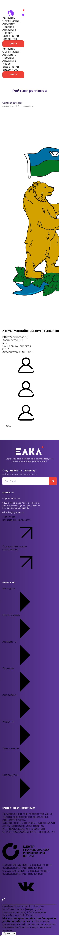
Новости (8, 32)
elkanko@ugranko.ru (13, 512)
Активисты (9, 23)
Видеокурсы (10, 38)
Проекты (8, 26)
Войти (13, 44)
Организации (11, 20)
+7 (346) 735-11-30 (11, 498)
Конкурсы (8, 17)
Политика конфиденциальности (22, 530)
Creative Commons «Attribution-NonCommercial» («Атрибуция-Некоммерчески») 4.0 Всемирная (24, 909)
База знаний (10, 35)
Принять (9, 933)
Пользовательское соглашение (22, 560)
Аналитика (9, 29)
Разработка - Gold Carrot (18, 915)
